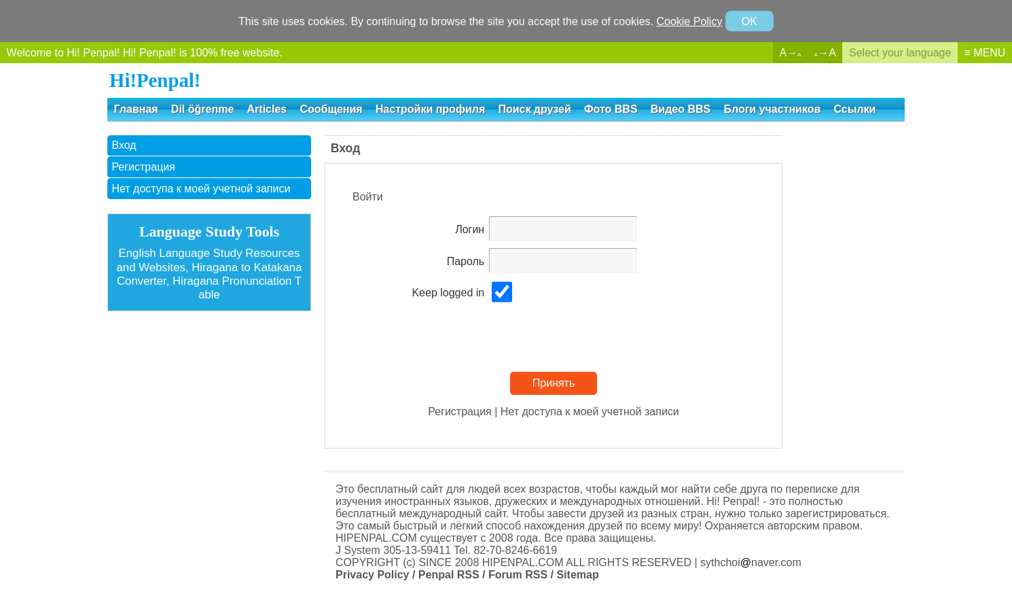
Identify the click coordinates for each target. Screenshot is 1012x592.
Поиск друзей (534, 109)
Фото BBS (611, 109)
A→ (790, 52)
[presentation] (592, 337)
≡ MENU (985, 52)
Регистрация (143, 167)
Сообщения (331, 109)
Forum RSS (517, 574)
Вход (123, 145)
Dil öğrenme (202, 109)
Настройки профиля (430, 109)
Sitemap (577, 574)
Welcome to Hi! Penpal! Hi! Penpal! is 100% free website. (145, 52)
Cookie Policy (689, 21)
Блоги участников (771, 109)
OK (749, 21)
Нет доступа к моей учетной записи (200, 188)
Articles (267, 109)
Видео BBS (680, 109)
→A (825, 52)
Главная (136, 109)
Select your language (900, 52)
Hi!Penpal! (154, 80)
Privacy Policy (373, 574)
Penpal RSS (449, 574)
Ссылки (855, 109)
